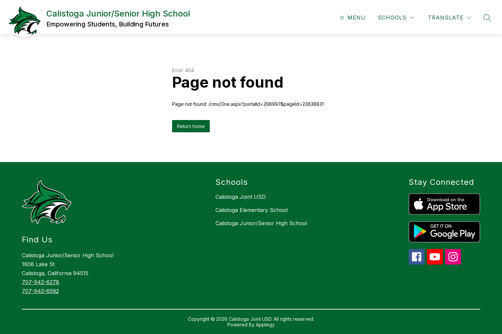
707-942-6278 (40, 282)
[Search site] (487, 18)
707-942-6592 (40, 291)
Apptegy (265, 324)
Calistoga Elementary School (251, 210)
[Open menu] (352, 18)
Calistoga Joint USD (240, 196)
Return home (191, 126)
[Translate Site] (449, 18)
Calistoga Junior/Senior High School (261, 223)
